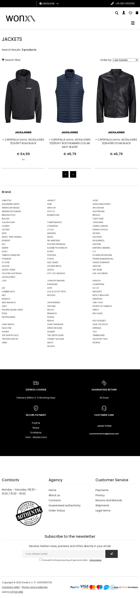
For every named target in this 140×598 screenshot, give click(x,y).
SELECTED (6, 328)
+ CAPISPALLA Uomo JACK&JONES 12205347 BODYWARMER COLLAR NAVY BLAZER (70, 143)
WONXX (96, 342)
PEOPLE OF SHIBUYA (102, 306)
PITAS (4, 313)
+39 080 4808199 (125, 3)
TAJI (95, 331)
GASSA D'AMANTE (101, 262)
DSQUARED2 (98, 240)
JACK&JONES (8, 276)
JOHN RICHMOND (56, 280)
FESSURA (51, 255)
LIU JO (96, 287)
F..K (94, 251)
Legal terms (103, 510)
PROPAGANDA (8, 317)
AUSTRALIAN (98, 211)
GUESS (50, 269)
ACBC (95, 200)
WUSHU (51, 346)
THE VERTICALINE (55, 335)
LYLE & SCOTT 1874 (56, 291)
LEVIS (49, 287)
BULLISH (5, 218)
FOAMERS (6, 258)
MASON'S (97, 291)
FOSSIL (50, 258)
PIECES (50, 309)
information (96, 560)
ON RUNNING (53, 302)
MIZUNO (51, 295)
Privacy (100, 495)
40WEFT (51, 200)
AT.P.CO (51, 211)
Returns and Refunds (109, 500)
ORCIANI (51, 306)
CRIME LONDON (100, 225)
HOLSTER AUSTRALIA (12, 273)
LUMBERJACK (8, 291)
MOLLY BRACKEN (101, 295)
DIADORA (51, 233)
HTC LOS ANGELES (56, 273)
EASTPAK (97, 244)
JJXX (4, 280)
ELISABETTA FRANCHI (57, 247)
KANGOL (97, 280)
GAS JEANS (52, 262)
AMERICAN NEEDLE (11, 207)
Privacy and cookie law (35, 587)
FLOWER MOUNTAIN (102, 255)
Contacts (55, 500)
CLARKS (5, 225)
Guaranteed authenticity (65, 505)
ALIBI (49, 204)
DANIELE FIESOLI (100, 229)
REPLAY (50, 320)
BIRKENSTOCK (8, 215)
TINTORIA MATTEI (10, 338)
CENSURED (98, 222)
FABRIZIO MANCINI (11, 255)
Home (52, 490)
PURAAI (50, 317)
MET (4, 295)
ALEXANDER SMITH (11, 204)
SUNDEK (51, 331)
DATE (4, 233)
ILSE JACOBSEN (100, 273)
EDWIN (5, 247)
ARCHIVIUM (98, 207)
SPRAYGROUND (54, 328)
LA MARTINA (98, 284)
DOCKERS (97, 236)
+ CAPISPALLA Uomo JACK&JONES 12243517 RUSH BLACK (23, 141)
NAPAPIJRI (97, 298)
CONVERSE (52, 225)
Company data (11, 587)
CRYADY (6, 229)
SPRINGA (97, 328)
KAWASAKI (52, 284)
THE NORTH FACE (10, 335)
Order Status (57, 510)
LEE (3, 287)
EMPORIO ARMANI (101, 247)
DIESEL (50, 236)
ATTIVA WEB (16, 591)
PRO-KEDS (98, 313)
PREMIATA (52, 313)
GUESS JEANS (8, 269)
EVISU (4, 251)
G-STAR (5, 262)
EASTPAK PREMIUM (56, 244)
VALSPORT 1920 (100, 338)
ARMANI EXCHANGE (11, 211)
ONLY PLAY (98, 302)
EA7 (3, 244)
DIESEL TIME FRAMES (12, 236)
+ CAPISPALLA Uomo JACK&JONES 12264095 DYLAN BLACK (116, 141)
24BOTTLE (6, 200)
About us (54, 495)
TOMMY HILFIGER (55, 338)
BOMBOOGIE (53, 215)
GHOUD (5, 266)
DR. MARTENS (53, 240)
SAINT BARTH (8, 324)
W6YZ (50, 342)
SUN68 (5, 331)
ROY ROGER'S (99, 320)
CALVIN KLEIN (8, 222)
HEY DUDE (97, 269)
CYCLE (50, 229)
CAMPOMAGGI (54, 222)
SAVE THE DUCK (100, 324)
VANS (4, 342)
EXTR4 (50, 251)
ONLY (4, 306)
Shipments (102, 505)
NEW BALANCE (9, 302)
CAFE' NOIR (98, 218)
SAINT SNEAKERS (55, 324)
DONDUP (6, 240)
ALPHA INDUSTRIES (101, 204)
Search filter (11, 60)
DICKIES (96, 233)
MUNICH (6, 298)
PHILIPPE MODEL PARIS (12, 309)
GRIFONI (97, 266)
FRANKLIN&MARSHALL (103, 258)
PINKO (96, 309)
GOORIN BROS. (54, 266)
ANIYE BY (51, 207)
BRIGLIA (96, 215)
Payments (102, 490)
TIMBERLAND (98, 335)
